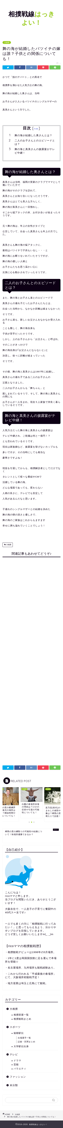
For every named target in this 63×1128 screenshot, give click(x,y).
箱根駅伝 (19, 1033)
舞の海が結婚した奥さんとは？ (33, 135)
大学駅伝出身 (21, 1046)
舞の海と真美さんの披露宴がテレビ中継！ (35, 151)
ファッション (18, 1076)
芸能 (16, 1064)
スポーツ (15, 1027)
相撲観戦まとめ (22, 1019)
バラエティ (20, 1068)
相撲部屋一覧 (21, 1015)
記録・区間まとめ (26, 1042)
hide (36, 128)
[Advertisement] (31, 658)
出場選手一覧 (24, 1038)
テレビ (14, 1054)
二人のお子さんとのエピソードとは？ (35, 142)
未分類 (14, 1085)
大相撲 (6, 42)
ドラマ (17, 1060)
